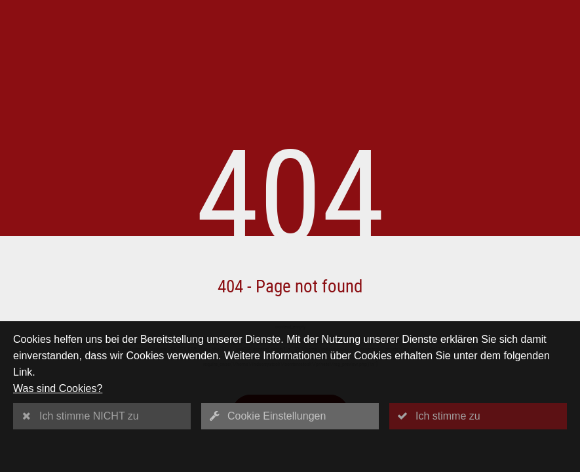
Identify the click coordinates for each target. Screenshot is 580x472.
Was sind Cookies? (57, 388)
